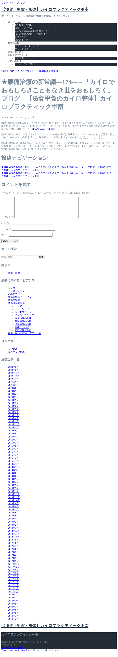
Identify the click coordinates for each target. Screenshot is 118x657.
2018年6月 (13, 416)
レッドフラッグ (23, 316)
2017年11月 (14, 428)
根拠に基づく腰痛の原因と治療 (24, 337)
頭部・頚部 (14, 277)
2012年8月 (13, 547)
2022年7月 (13, 383)
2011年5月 (13, 586)
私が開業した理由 (23, 24)
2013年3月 (13, 526)
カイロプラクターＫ (28, 71)
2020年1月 (13, 401)
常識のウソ (14, 298)
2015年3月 (13, 459)
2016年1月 (13, 444)
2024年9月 (13, 371)
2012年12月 (14, 535)
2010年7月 (13, 611)
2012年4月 (13, 559)
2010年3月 (13, 620)
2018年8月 (13, 410)
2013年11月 (14, 501)
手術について (22, 331)
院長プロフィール (23, 27)
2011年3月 (13, 589)
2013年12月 (14, 498)
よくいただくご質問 (25, 64)
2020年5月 (13, 395)
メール (6, 233)
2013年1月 (13, 532)
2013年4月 (13, 523)
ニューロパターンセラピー (28, 49)
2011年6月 (13, 583)
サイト (4, 239)
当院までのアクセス (18, 55)
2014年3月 (13, 489)
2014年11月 (14, 471)
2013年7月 (13, 513)
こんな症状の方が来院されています (32, 31)
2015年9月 (13, 450)
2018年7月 (13, 413)
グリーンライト (23, 313)
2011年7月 (13, 580)
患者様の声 (20, 37)
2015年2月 (13, 462)
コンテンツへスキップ (13, 3)
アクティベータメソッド (27, 46)
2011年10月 (14, 571)
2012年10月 (14, 541)
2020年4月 (13, 398)
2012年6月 (13, 553)
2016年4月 (13, 441)
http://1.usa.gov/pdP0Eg (43, 129)
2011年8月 (13, 577)
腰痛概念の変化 (16, 307)
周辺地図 (19, 58)
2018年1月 (13, 425)
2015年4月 (13, 456)
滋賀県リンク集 (16, 355)
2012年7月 (13, 550)
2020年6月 (13, 392)
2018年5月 (13, 419)
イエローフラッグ (24, 319)
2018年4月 (13, 422)
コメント (7, 221)
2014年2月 (13, 492)
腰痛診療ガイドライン (20, 301)
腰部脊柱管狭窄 (23, 334)
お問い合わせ (14, 61)
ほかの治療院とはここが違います (31, 34)
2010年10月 (14, 605)
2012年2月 (13, 565)
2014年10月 (14, 474)
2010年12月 (14, 598)
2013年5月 (13, 519)
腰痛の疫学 (14, 304)
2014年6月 (13, 480)
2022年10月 (14, 380)
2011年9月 (13, 574)
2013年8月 (13, 510)
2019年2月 (13, 404)
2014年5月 (13, 483)
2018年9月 (13, 407)
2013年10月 (14, 504)
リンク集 (13, 352)
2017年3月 (13, 431)
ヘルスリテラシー (17, 295)
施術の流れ (13, 43)
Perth (43, 654)
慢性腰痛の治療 (23, 328)
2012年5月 (13, 556)
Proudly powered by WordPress (16, 654)
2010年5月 (13, 617)
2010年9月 (13, 608)
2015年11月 (14, 447)
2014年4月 (13, 486)
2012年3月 (13, 562)
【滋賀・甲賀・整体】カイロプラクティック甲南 (44, 9)
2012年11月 (14, 538)
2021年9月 (13, 386)
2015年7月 (13, 453)
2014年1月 (13, 495)
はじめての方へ (15, 21)
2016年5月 (13, 437)
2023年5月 (13, 374)
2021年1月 (13, 389)
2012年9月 (13, 544)
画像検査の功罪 (23, 322)
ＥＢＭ (11, 292)
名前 (5, 227)
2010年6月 (13, 614)
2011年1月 (13, 595)
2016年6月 (13, 434)
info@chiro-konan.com (12, 651)
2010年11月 (14, 601)
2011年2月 (13, 592)
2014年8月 (13, 477)
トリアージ (21, 310)
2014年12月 (14, 468)
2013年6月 (13, 516)
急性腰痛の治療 (23, 325)
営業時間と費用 (15, 52)
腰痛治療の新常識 (48, 71)
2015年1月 (13, 465)
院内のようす (21, 40)
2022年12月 (14, 377)
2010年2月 (13, 623)
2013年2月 (13, 529)
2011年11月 (14, 568)
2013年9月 (13, 507)
